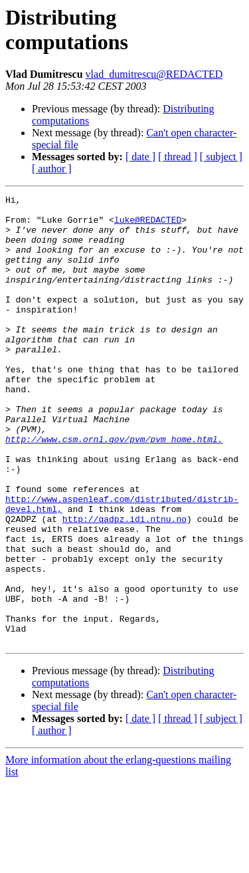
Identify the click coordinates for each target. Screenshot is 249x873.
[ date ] (140, 156)
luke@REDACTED (147, 225)
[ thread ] (177, 156)
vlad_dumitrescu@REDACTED (154, 74)
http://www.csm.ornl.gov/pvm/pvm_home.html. (114, 489)
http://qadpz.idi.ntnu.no (124, 584)
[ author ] (52, 168)
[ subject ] (221, 156)
